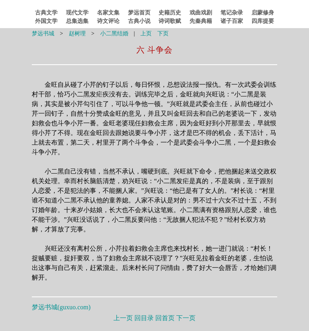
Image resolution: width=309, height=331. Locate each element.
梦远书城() (61, 307)
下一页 (186, 318)
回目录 (144, 318)
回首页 (165, 318)
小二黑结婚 (114, 34)
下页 (163, 34)
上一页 (123, 318)
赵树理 (77, 34)
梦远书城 (43, 34)
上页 (146, 34)
